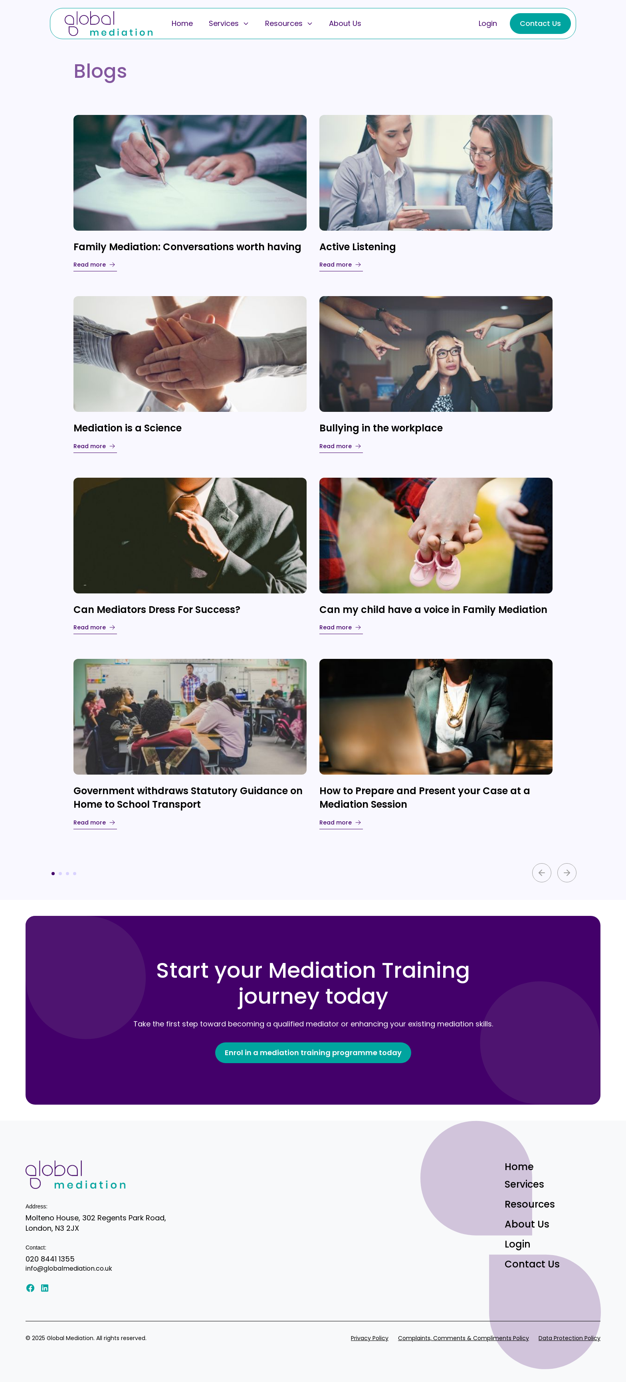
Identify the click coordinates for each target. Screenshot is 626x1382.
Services (229, 23)
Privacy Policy (369, 1338)
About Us (345, 23)
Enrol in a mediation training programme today (313, 1053)
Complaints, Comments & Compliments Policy (463, 1338)
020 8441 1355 (50, 1259)
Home (182, 23)
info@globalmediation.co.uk (69, 1268)
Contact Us (540, 23)
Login (488, 23)
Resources (289, 23)
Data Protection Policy (569, 1338)
